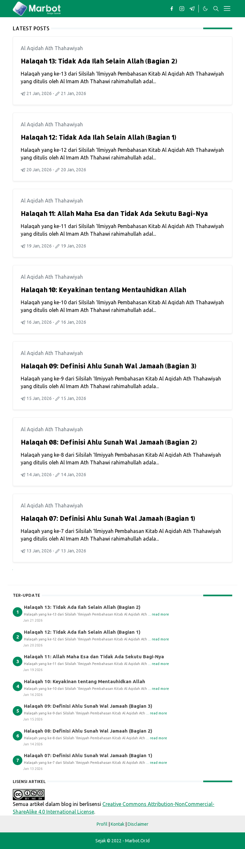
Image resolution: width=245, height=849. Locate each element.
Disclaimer (138, 824)
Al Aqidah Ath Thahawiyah (52, 48)
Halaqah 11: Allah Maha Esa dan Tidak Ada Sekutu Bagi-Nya (114, 213)
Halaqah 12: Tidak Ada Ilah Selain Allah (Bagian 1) (98, 137)
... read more (158, 614)
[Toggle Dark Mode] (205, 8)
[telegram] (192, 8)
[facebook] (172, 8)
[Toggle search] (216, 8)
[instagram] (182, 8)
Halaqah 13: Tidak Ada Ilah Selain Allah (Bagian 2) (99, 61)
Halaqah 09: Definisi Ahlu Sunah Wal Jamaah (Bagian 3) (108, 366)
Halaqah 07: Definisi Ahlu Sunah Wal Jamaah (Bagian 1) (108, 518)
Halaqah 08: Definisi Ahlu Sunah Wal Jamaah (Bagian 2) (109, 442)
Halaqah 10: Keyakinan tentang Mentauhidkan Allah (103, 289)
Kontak (117, 824)
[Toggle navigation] (227, 8)
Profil (102, 824)
